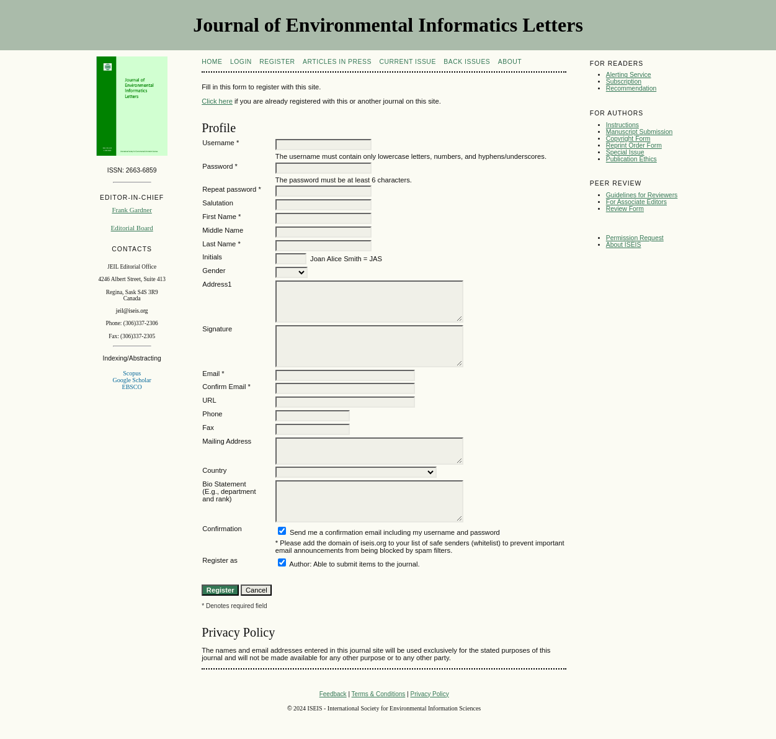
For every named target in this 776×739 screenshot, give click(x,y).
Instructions (622, 125)
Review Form (625, 208)
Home (212, 61)
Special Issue (625, 152)
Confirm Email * (226, 386)
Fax (208, 427)
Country (214, 470)
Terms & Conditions (379, 694)
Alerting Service (628, 74)
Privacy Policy (429, 694)
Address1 (216, 284)
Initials (212, 257)
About (510, 61)
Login (241, 61)
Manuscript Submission (639, 131)
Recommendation (631, 88)
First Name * (221, 216)
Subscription (623, 81)
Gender (213, 270)
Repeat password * (231, 189)
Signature (217, 329)
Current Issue (407, 61)
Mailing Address (226, 441)
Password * (220, 166)
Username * (220, 142)
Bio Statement (224, 484)
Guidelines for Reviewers (642, 195)
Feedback (333, 694)
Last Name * (221, 244)
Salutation (217, 203)
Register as (220, 560)
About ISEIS (623, 244)
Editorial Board (132, 227)
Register (277, 61)
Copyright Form (628, 138)
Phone (212, 414)
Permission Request (635, 238)
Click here (217, 101)
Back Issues (467, 61)
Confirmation (221, 528)
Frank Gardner (131, 209)
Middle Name (222, 230)
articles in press (337, 61)
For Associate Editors (636, 202)
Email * (213, 373)
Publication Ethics (631, 159)
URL (209, 400)
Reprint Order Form (634, 145)
